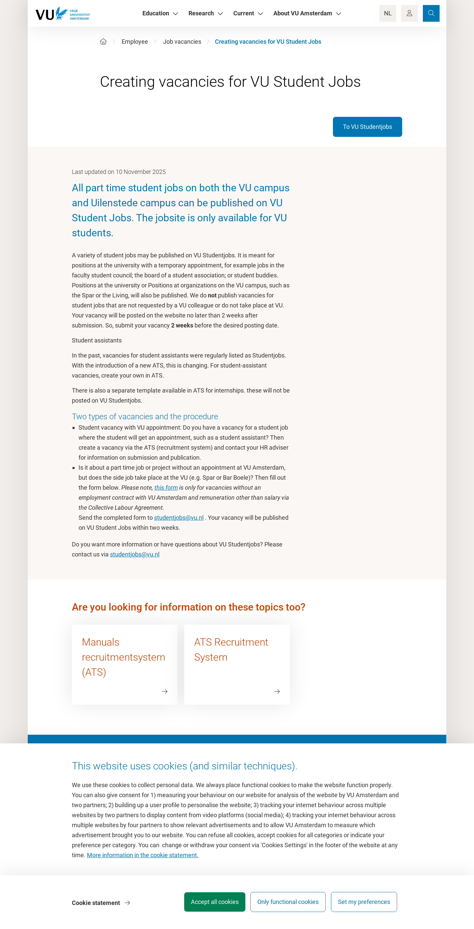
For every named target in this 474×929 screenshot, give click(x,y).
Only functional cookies (285, 903)
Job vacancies (182, 41)
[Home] (103, 41)
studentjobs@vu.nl (179, 517)
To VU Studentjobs (367, 126)
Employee (135, 41)
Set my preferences (364, 903)
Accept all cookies (209, 903)
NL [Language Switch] (388, 13)
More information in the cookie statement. (143, 857)
